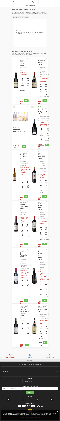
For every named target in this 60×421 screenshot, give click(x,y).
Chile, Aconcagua (24, 211)
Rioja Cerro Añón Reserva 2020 (41, 255)
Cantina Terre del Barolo (23, 307)
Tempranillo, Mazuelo (43, 215)
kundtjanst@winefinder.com (34, 364)
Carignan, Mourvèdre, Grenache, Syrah (44, 72)
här (49, 414)
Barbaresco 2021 (42, 310)
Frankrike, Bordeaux (42, 162)
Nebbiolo (23, 70)
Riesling (23, 165)
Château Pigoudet (18, 127)
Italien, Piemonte (25, 68)
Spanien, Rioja (44, 212)
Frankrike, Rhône (42, 68)
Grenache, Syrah (44, 118)
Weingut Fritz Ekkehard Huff (24, 152)
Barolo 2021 (22, 64)
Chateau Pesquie (43, 107)
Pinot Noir (24, 215)
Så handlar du (30, 360)
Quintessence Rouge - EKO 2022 (43, 112)
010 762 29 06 (22, 364)
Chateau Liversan (40, 152)
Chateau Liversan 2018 (41, 157)
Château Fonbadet (22, 250)
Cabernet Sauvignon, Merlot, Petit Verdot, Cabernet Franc (44, 169)
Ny (14, 106)
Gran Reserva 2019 (41, 207)
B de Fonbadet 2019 (23, 255)
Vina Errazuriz (23, 202)
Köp (26, 100)
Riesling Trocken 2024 (23, 157)
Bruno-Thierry (42, 59)
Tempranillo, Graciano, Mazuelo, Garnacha (43, 267)
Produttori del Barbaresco (42, 307)
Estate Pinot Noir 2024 (24, 206)
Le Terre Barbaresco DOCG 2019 (24, 312)
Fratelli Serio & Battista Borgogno (24, 60)
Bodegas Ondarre (40, 203)
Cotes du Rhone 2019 (41, 63)
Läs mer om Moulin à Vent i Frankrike (20, 17)
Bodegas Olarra (42, 250)
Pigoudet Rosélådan (19, 130)
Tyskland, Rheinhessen (24, 162)
